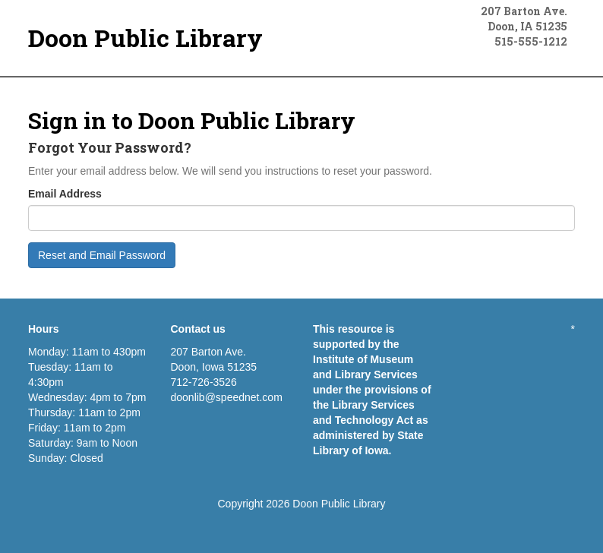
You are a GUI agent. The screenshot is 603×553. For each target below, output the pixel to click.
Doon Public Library (145, 37)
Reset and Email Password (102, 255)
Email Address (65, 194)
